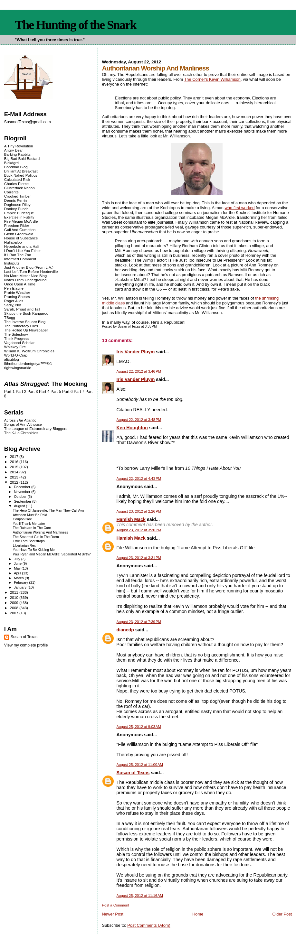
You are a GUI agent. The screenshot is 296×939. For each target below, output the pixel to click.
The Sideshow (16, 334)
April (18, 573)
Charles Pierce (16, 183)
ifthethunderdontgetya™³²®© (28, 363)
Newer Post (112, 914)
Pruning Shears (17, 296)
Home (197, 914)
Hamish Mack (131, 519)
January (20, 587)
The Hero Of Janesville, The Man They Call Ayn (48, 510)
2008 (14, 608)
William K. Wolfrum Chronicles (29, 351)
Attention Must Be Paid (30, 515)
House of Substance (21, 238)
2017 (14, 456)
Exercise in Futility (19, 217)
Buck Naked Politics (20, 175)
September (23, 501)
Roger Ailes (13, 301)
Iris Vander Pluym (136, 351)
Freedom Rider (16, 225)
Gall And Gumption (19, 230)
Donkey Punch (16, 209)
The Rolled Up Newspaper (26, 330)
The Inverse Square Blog (24, 322)
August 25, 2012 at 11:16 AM (140, 895)
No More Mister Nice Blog (25, 276)
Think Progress (16, 338)
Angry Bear (13, 150)
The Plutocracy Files (21, 326)
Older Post (282, 914)
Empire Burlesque (19, 213)
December (22, 487)
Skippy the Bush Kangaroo (26, 313)
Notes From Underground (25, 280)
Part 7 (79, 391)
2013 (14, 477)
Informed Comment (20, 259)
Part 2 (21, 391)
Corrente (11, 192)
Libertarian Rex (24, 545)
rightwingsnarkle (17, 368)
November (22, 492)
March (19, 578)
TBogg (9, 317)
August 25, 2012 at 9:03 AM (139, 727)
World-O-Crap (15, 355)
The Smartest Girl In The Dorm (36, 537)
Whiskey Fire (15, 347)
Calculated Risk (17, 179)
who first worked (240, 207)
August (20, 506)
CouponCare (22, 519)
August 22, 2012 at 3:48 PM (139, 420)
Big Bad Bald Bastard (22, 158)
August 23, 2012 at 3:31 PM (139, 558)
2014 (14, 472)
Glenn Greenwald (18, 234)
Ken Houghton (132, 427)
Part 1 (9, 391)
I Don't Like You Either (22, 250)
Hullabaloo (13, 242)
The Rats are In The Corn (32, 528)
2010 (14, 597)
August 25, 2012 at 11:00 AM (140, 765)
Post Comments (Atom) (148, 925)
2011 (14, 592)
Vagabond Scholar (19, 342)
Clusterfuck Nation (19, 188)
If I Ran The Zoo (17, 255)
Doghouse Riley (17, 204)
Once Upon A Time (19, 284)
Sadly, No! (12, 305)
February (21, 582)
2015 (14, 467)
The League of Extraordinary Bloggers (35, 428)
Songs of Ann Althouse (23, 424)
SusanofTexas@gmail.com (27, 122)
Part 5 (56, 391)
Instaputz (11, 263)
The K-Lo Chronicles (21, 433)
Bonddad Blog (16, 167)
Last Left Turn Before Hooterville (31, 271)
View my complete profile (26, 645)
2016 (14, 462)
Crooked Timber (17, 196)
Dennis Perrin (15, 200)
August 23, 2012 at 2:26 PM (139, 511)
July (17, 559)
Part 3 (32, 391)
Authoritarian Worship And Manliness (40, 532)
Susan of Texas (133, 772)
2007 (14, 613)
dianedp (125, 629)
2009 (14, 602)
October (20, 496)
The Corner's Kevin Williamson (212, 79)
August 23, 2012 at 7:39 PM (139, 622)
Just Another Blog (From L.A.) (28, 267)
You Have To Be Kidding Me (34, 550)
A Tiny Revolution (18, 146)
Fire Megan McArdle (21, 221)
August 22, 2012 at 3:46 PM (139, 371)
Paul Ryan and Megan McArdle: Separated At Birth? (52, 554)
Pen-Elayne (14, 288)
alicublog (11, 359)
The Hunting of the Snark (75, 25)
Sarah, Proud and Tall (22, 309)
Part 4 (44, 391)
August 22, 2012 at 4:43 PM (139, 478)
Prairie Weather (17, 292)
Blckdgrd (11, 163)
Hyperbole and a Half (21, 246)
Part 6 (67, 391)
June (18, 563)
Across (20, 420)
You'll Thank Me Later (29, 523)
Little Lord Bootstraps (29, 541)
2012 (14, 482)
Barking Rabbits (17, 154)
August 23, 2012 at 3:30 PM (139, 530)
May (18, 568)
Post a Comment (115, 905)
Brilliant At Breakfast (21, 171)
